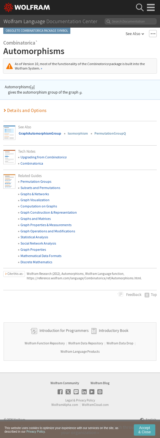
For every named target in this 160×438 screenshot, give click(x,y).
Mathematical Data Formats (40, 255)
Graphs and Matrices (35, 218)
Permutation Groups (35, 181)
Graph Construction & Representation (48, 212)
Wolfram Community (64, 383)
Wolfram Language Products (80, 351)
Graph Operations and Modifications (47, 231)
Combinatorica (31, 163)
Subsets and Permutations (40, 187)
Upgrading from (43, 157)
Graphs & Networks (34, 194)
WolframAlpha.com (64, 405)
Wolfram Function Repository (45, 343)
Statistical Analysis (34, 237)
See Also (133, 33)
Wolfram (19, 419)
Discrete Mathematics (36, 262)
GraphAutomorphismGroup (40, 133)
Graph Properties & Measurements (46, 225)
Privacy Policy (85, 400)
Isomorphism (78, 133)
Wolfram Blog (100, 383)
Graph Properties (33, 249)
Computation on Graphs (38, 206)
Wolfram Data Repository (85, 343)
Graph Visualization (35, 200)
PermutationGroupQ (110, 133)
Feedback (133, 294)
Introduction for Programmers (63, 330)
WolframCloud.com (95, 405)
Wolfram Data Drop (120, 343)
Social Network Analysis (38, 243)
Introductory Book (113, 330)
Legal (69, 400)
